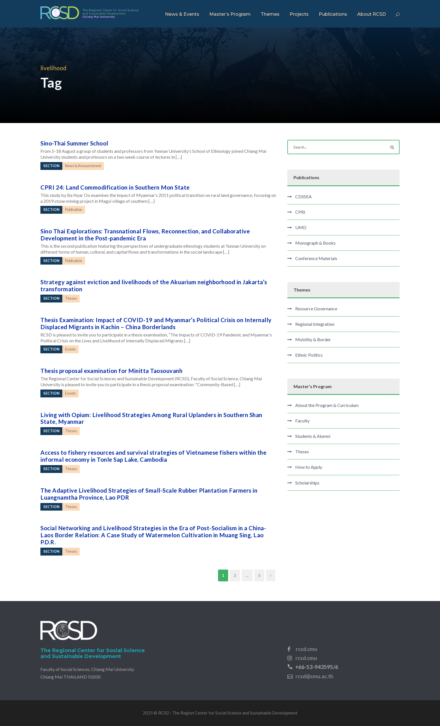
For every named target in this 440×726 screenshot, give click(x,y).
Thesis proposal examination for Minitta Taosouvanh (111, 370)
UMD (300, 227)
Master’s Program (230, 14)
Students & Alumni (312, 436)
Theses (302, 451)
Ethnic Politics (309, 355)
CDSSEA (303, 196)
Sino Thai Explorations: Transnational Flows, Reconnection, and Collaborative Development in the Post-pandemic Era (145, 234)
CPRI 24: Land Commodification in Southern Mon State (115, 187)
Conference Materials (316, 258)
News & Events (182, 14)
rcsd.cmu (306, 649)
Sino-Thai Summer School (74, 143)
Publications (333, 14)
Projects (299, 14)
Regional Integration (314, 324)
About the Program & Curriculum (327, 405)
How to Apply (308, 467)
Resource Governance (316, 308)
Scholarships (307, 482)
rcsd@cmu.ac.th (314, 676)
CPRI (300, 212)
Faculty (302, 420)
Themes (270, 14)
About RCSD (371, 14)
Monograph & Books (315, 242)
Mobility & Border (313, 339)
